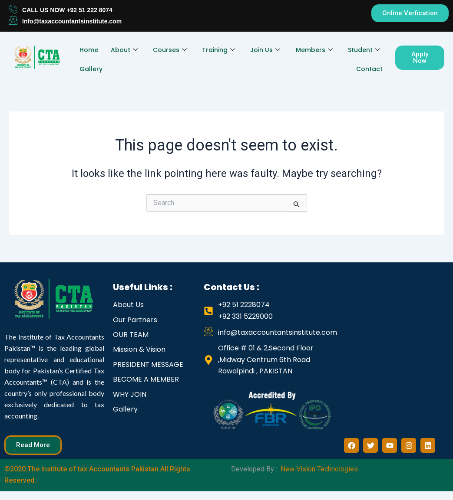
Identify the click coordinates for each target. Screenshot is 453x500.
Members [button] (314, 50)
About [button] (124, 50)
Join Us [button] (265, 50)
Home (88, 50)
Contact (369, 69)
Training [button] (218, 50)
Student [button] (364, 50)
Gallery (90, 69)
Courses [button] (170, 50)
